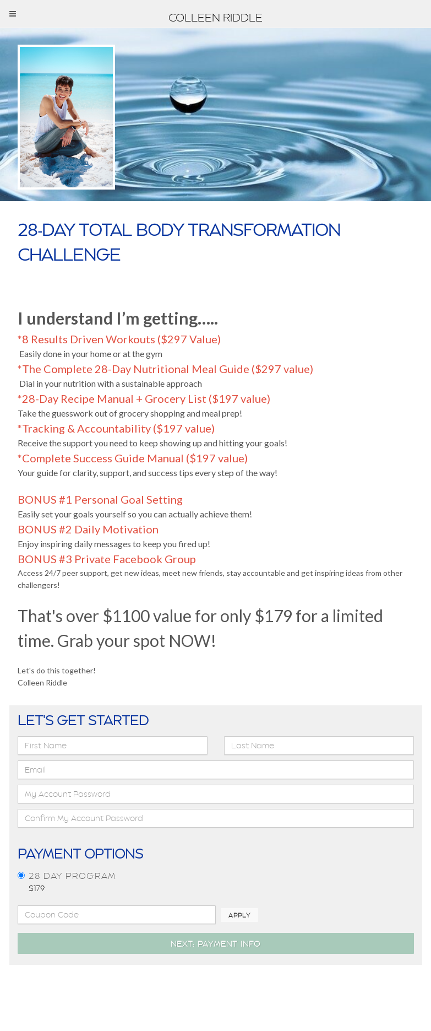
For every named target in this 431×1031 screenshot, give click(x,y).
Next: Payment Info (215, 944)
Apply (239, 915)
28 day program (72, 876)
